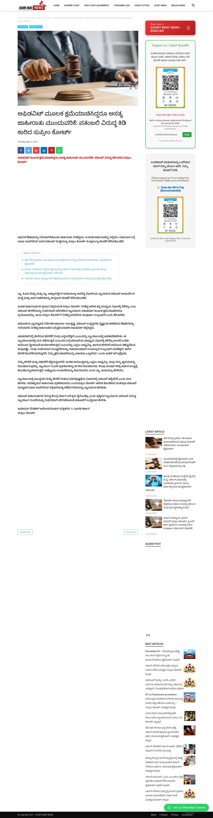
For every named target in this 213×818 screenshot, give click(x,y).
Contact (164, 815)
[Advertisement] (78, 203)
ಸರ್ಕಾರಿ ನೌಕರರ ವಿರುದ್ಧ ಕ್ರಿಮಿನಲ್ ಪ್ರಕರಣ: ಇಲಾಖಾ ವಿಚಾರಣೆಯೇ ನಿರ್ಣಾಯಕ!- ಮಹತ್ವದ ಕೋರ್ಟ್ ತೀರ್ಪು (164, 795)
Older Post (131, 532)
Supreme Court (35, 27)
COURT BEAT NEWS (44, 815)
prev (146, 635)
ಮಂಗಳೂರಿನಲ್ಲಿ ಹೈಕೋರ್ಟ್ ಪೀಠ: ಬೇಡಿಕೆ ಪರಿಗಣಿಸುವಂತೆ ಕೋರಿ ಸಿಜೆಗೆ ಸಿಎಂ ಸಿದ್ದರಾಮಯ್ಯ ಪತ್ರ (179, 462)
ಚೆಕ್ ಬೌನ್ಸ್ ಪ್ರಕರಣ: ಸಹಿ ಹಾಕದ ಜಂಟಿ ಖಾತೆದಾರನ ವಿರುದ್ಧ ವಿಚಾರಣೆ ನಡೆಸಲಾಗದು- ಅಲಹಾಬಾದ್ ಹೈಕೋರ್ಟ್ (68, 262)
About (153, 815)
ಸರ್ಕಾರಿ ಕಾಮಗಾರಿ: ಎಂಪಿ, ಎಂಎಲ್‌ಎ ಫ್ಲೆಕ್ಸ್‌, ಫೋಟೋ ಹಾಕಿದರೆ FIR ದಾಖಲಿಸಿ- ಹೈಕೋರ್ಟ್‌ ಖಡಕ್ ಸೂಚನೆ (164, 781)
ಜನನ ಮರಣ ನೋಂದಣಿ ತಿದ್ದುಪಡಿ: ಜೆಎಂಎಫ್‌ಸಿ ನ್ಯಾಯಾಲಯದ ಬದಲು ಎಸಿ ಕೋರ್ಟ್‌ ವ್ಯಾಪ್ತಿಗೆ (163, 717)
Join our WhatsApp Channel (186, 807)
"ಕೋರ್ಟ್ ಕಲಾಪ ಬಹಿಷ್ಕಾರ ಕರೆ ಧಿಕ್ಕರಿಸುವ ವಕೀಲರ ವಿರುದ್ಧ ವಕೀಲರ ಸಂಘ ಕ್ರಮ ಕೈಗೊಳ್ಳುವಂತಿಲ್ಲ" (68, 278)
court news (23, 27)
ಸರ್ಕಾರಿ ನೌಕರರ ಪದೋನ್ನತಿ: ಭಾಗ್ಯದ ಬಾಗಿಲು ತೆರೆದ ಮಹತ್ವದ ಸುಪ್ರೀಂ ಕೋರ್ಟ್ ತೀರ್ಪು (163, 669)
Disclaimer (188, 815)
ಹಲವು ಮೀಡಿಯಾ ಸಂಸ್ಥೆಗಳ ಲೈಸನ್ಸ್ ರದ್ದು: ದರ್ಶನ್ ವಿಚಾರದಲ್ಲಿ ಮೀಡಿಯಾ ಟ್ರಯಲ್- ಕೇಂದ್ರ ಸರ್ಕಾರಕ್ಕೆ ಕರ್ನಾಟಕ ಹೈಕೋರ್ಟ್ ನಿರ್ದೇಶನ (65, 271)
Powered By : (196, 813)
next (149, 635)
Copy (187, 134)
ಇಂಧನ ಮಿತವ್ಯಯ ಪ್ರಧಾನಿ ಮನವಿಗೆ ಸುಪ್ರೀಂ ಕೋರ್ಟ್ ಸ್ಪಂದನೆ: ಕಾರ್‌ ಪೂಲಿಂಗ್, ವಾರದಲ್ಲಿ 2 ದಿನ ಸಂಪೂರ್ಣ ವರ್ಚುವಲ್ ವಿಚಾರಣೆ (179, 523)
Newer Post (25, 532)
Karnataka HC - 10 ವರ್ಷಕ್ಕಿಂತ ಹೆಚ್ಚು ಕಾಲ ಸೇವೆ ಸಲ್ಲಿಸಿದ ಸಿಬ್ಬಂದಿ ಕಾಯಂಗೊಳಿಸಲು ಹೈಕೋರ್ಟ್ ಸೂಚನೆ (162, 655)
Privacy (175, 815)
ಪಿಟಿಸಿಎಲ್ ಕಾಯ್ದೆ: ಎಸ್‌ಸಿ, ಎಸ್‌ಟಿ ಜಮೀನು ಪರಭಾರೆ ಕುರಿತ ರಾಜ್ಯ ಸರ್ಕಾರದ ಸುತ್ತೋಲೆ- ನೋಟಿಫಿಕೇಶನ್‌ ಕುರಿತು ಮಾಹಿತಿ (164, 684)
